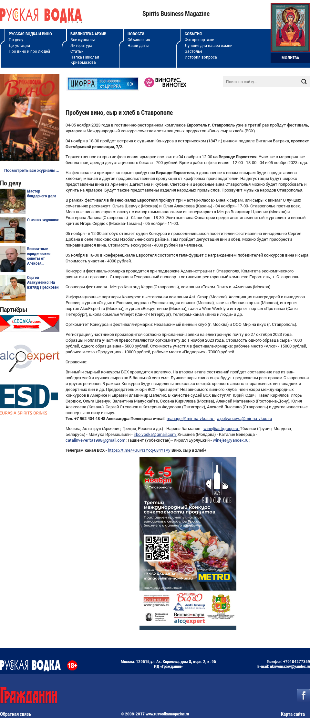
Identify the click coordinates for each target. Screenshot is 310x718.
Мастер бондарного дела (41, 193)
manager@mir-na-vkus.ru (190, 418)
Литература (81, 45)
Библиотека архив (88, 33)
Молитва (290, 57)
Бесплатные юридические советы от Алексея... (38, 256)
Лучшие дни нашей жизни (208, 45)
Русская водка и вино (30, 33)
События (193, 33)
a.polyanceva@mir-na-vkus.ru (244, 418)
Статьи (77, 51)
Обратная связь (15, 714)
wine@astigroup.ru (221, 428)
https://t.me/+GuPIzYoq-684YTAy (139, 450)
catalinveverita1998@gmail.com (96, 440)
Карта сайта (293, 714)
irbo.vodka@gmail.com (155, 434)
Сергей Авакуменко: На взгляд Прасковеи (42, 282)
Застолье (193, 51)
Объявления (139, 39)
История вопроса (201, 57)
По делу (16, 39)
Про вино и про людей (29, 51)
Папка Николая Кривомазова (84, 59)
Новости (136, 33)
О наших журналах (43, 219)
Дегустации (19, 45)
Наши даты (138, 45)
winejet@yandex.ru (231, 440)
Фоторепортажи (199, 39)
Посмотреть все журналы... (31, 170)
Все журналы (82, 39)
